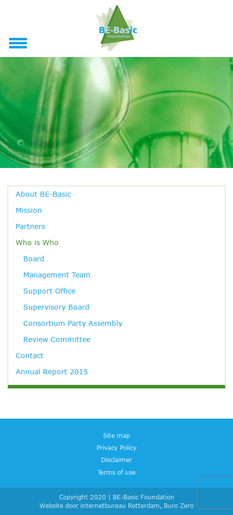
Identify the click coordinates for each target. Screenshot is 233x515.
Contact (29, 355)
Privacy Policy (116, 447)
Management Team (56, 274)
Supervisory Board (56, 307)
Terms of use (116, 472)
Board (33, 258)
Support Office (49, 291)
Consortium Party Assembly (72, 323)
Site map (116, 435)
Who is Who (37, 242)
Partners (30, 226)
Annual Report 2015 (52, 371)
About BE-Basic (43, 194)
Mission (29, 210)
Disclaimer (116, 459)
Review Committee (56, 339)
